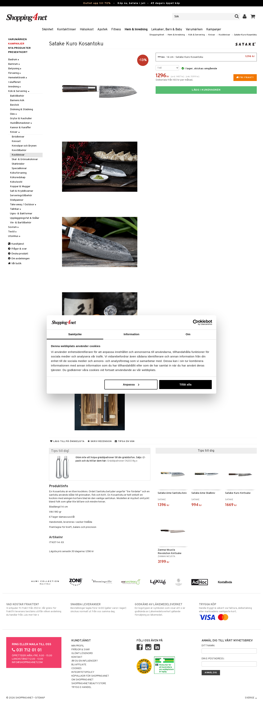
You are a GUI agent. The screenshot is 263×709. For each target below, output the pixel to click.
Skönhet (47, 29)
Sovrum (13, 227)
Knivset (16, 141)
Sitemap (40, 697)
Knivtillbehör (19, 150)
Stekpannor (16, 200)
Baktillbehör (17, 96)
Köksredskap (17, 177)
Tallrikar (15, 209)
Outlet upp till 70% (97, 3)
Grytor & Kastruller (21, 118)
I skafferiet (14, 82)
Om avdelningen (19, 258)
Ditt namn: (208, 645)
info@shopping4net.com (27, 662)
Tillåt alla (185, 384)
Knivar (211, 34)
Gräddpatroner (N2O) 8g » (122, 460)
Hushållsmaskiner (21, 123)
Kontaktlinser (66, 29)
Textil (12, 231)
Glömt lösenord (82, 653)
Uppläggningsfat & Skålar (24, 218)
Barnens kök (17, 100)
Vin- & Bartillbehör (20, 222)
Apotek (102, 29)
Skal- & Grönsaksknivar (25, 159)
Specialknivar (19, 168)
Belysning (15, 68)
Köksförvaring (18, 173)
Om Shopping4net (82, 679)
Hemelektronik (18, 77)
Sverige (251, 697)
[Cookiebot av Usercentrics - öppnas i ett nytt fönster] (195, 322)
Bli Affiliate (78, 664)
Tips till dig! (60, 451)
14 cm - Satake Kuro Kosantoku (206, 57)
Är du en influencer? (84, 660)
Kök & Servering (196, 34)
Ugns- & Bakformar (21, 213)
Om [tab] (188, 334)
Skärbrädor (18, 164)
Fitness (116, 29)
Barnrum (14, 64)
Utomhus (14, 236)
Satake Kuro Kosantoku (245, 34)
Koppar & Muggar (20, 186)
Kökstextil (16, 182)
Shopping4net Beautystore (88, 683)
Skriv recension (100, 441)
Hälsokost (87, 29)
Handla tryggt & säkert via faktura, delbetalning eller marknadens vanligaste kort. (228, 611)
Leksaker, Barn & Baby (166, 29)
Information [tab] (131, 334)
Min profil (77, 645)
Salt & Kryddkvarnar (21, 191)
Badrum (14, 59)
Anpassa (131, 384)
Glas (13, 114)
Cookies (76, 668)
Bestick (14, 105)
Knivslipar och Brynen (24, 145)
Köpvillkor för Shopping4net (90, 676)
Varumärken (194, 29)
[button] (253, 16)
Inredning (14, 86)
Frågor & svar (17, 248)
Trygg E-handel (81, 687)
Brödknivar (18, 136)
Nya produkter (19, 48)
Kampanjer (213, 29)
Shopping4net (156, 34)
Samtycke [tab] (75, 334)
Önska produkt (18, 253)
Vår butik (14, 263)
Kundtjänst (16, 244)
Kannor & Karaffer (20, 127)
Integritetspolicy (82, 672)
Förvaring (14, 73)
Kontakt (76, 657)
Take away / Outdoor (23, 204)
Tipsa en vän (124, 441)
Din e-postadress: (213, 658)
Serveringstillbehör (21, 195)
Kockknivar (224, 34)
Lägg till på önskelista (67, 441)
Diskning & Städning (21, 109)
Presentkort (18, 52)
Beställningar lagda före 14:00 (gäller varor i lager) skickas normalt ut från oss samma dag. (99, 608)
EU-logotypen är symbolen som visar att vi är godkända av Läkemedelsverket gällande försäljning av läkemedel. (164, 610)
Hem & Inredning (136, 29)
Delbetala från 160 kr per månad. (174, 80)
